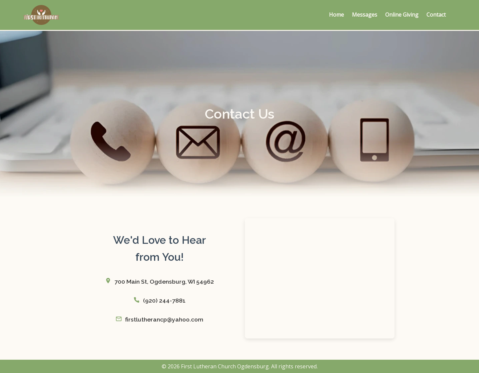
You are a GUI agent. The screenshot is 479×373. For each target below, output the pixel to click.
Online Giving (401, 14)
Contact (436, 14)
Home (336, 14)
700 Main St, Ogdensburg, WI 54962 (164, 281)
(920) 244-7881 (164, 300)
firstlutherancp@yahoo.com (164, 319)
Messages (364, 14)
